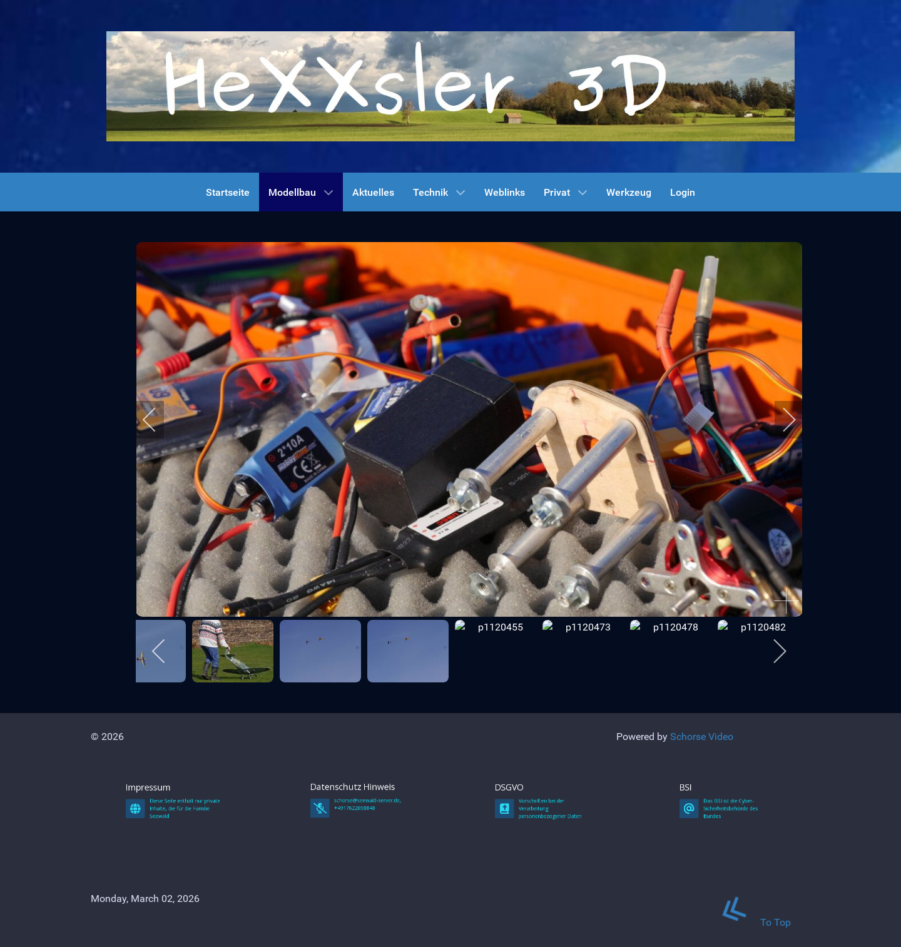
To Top (748, 922)
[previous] (158, 419)
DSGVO (534, 890)
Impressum (167, 890)
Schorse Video (701, 736)
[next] (781, 419)
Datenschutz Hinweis (357, 889)
